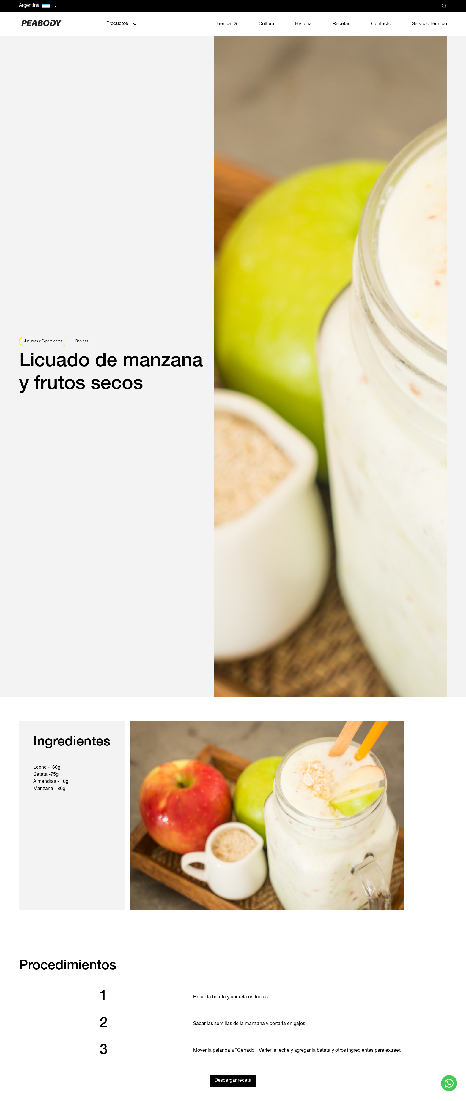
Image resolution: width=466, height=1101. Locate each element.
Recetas (341, 24)
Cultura (266, 24)
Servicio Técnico (429, 24)
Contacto (381, 24)
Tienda (223, 24)
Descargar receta (233, 1080)
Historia (303, 24)
